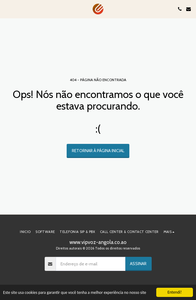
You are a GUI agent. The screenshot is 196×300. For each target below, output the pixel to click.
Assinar (138, 263)
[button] (7, 9)
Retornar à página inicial (98, 150)
